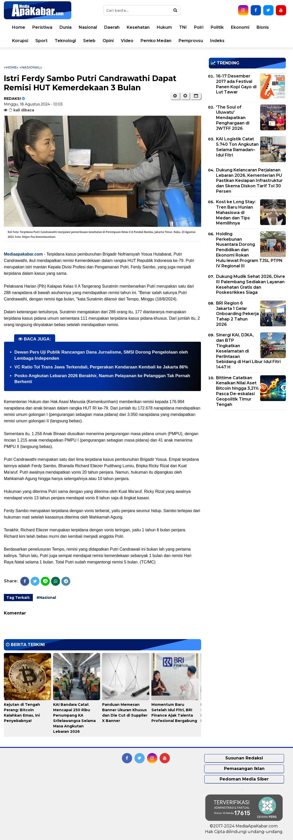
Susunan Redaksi (244, 758)
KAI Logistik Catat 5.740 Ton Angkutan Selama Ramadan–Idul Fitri (237, 146)
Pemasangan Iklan (244, 768)
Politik (217, 27)
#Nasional (46, 597)
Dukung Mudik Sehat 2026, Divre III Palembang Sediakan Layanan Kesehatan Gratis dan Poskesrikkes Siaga (250, 284)
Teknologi (65, 40)
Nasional (88, 27)
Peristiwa (42, 27)
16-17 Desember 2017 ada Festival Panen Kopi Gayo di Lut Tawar (236, 84)
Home (18, 27)
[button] (196, 96)
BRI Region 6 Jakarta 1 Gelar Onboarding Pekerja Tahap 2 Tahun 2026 (237, 314)
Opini (108, 40)
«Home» (11, 67)
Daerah (112, 27)
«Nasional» (30, 67)
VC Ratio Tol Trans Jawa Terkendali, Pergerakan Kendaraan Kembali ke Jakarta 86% (101, 367)
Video (127, 40)
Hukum (164, 27)
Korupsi (20, 40)
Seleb (89, 40)
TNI (183, 27)
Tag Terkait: (18, 597)
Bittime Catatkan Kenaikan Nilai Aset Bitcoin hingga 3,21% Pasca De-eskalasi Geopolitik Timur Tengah (237, 391)
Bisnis (263, 27)
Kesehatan (138, 27)
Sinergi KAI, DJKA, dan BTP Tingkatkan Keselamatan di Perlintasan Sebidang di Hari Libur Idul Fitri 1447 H (248, 351)
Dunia (66, 27)
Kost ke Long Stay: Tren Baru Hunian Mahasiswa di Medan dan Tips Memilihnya (236, 212)
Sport (41, 40)
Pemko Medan (156, 40)
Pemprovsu (191, 40)
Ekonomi (240, 27)
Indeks (217, 40)
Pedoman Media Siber (244, 779)
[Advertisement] (247, 450)
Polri (198, 27)
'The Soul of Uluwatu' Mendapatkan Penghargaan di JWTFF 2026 (232, 118)
